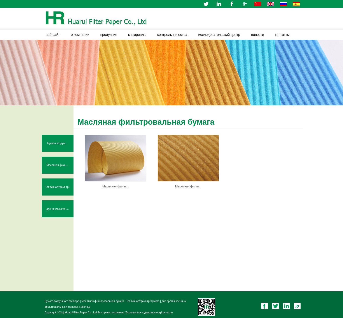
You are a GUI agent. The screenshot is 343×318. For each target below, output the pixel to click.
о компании (80, 35)
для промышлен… (57, 208)
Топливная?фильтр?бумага (57, 190)
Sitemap (85, 306)
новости (257, 35)
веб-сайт (53, 35)
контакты (282, 35)
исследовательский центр (219, 35)
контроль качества (172, 35)
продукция (108, 35)
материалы (137, 35)
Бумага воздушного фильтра (62, 301)
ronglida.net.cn (164, 312)
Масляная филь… (58, 165)
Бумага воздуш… (57, 143)
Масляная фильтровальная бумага (103, 301)
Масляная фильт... (115, 186)
